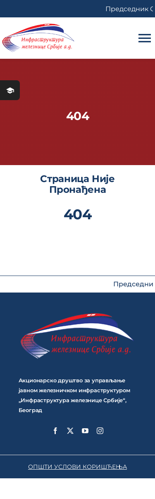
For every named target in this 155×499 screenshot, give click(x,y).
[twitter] (70, 430)
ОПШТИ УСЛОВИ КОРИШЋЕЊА (77, 466)
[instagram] (100, 430)
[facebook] (55, 430)
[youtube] (85, 430)
